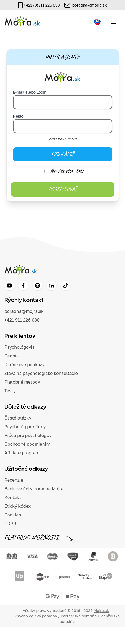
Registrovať (62, 189)
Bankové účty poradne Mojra (33, 488)
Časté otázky (17, 418)
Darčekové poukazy (24, 364)
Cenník (11, 356)
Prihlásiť (62, 154)
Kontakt (12, 497)
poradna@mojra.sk (89, 5)
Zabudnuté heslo (62, 139)
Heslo (18, 116)
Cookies (12, 515)
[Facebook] (23, 285)
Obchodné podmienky (27, 444)
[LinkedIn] (51, 285)
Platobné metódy (22, 382)
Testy (10, 390)
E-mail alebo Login (30, 92)
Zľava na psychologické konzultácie (41, 373)
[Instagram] (37, 285)
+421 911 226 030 (22, 320)
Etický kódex (17, 506)
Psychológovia (19, 347)
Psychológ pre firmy (25, 426)
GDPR (10, 523)
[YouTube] (9, 285)
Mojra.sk (101, 610)
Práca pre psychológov (28, 435)
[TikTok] (65, 285)
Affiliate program (21, 452)
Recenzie (13, 480)
